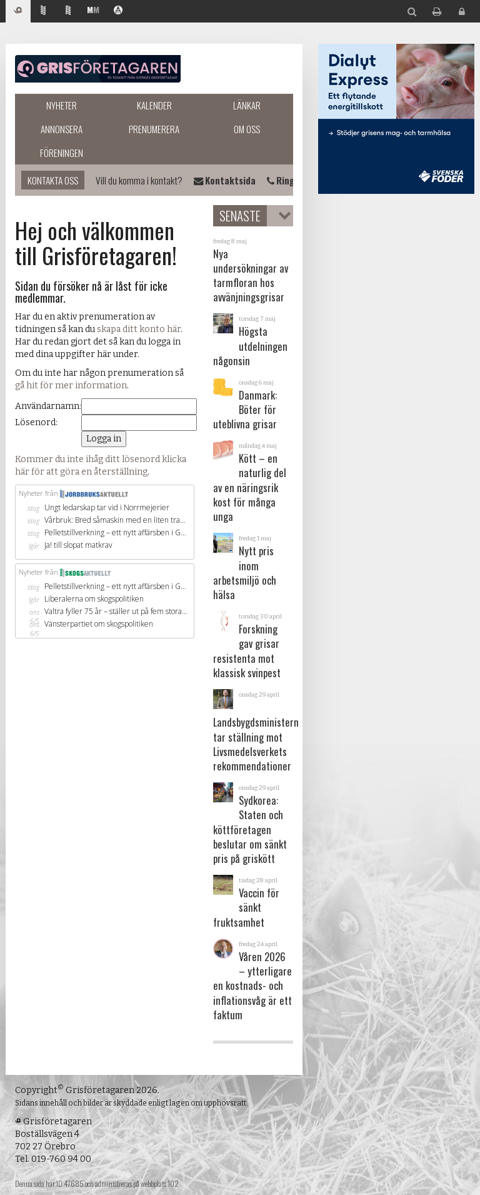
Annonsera (61, 129)
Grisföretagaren (98, 68)
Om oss (247, 129)
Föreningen (61, 152)
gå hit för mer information (71, 385)
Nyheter (61, 105)
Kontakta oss (53, 180)
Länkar (247, 105)
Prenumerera (154, 129)
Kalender (154, 105)
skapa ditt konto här (139, 329)
